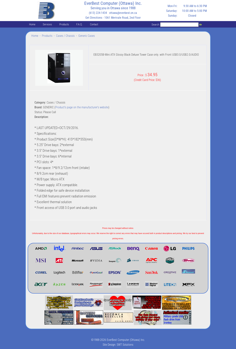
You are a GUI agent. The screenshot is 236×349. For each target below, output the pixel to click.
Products (64, 24)
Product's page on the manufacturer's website (81, 107)
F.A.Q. (79, 24)
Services (47, 24)
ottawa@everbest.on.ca (123, 13)
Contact (94, 24)
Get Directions (93, 17)
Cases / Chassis (65, 36)
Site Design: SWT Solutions (118, 344)
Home (32, 24)
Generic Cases (86, 36)
